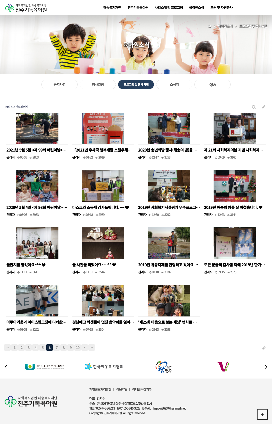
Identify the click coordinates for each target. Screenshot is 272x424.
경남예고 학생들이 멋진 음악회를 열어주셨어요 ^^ (103, 322)
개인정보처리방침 (100, 389)
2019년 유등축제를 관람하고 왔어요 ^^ (169, 264)
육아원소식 (196, 7)
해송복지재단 (112, 7)
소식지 (174, 84)
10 (77, 347)
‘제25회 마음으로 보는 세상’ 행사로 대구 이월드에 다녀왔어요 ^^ (169, 322)
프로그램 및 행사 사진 (136, 84)
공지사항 (59, 84)
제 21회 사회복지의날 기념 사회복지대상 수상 (235, 150)
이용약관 (121, 389)
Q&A (212, 84)
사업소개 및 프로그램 (169, 7)
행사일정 (98, 84)
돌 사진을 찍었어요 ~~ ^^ (94, 264)
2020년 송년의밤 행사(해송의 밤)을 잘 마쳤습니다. (169, 150)
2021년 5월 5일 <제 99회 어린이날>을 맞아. (37, 150)
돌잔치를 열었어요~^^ (25, 264)
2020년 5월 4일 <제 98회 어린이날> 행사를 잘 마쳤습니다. (37, 207)
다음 (84, 347)
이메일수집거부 (142, 389)
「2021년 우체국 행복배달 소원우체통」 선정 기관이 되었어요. (103, 150)
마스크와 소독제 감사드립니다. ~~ (100, 207)
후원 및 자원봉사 (221, 7)
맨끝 (91, 347)
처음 (7, 347)
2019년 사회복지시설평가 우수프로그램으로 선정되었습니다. (169, 207)
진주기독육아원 (138, 7)
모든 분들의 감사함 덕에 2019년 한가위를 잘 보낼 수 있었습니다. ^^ (235, 264)
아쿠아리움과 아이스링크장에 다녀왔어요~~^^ (37, 322)
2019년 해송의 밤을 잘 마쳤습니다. (233, 207)
